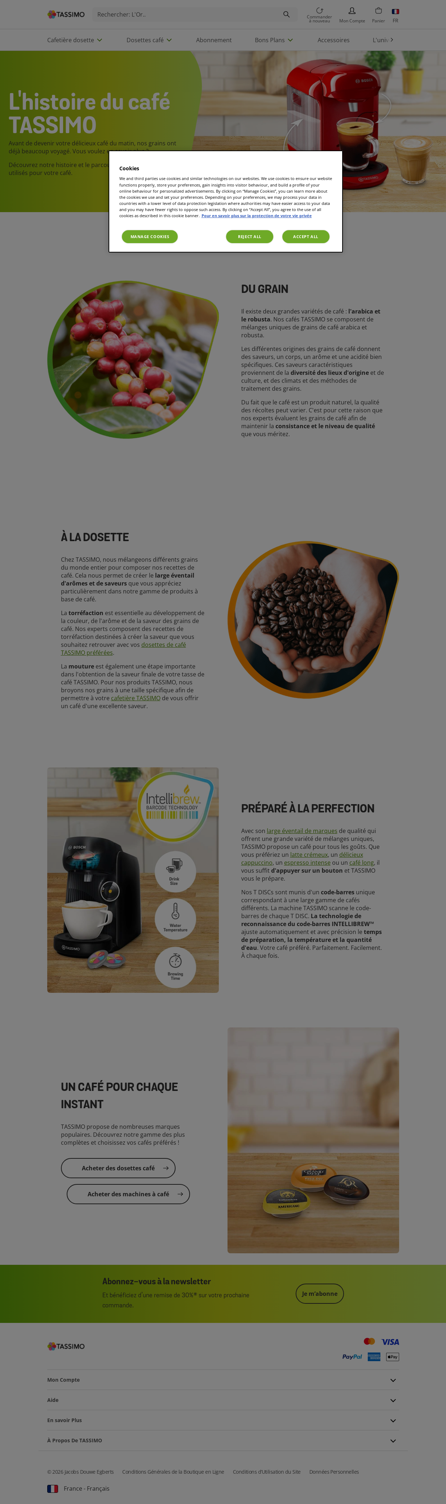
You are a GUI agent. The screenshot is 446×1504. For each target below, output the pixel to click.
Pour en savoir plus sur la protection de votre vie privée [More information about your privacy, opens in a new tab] (257, 215)
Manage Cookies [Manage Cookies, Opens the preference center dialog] (150, 236)
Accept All (305, 236)
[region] (226, 201)
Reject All (249, 236)
